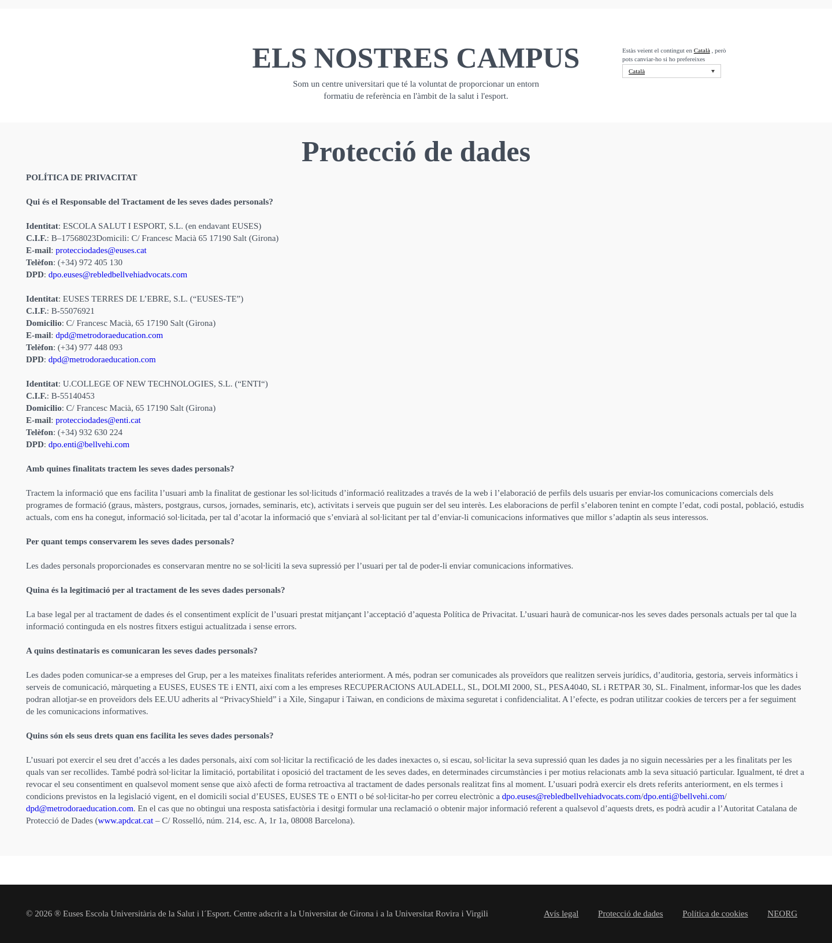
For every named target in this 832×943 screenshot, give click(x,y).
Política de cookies (715, 913)
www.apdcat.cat (126, 820)
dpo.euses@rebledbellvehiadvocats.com (118, 274)
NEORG (782, 913)
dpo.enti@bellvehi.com (89, 444)
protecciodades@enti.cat (98, 420)
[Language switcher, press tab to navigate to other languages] (671, 71)
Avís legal (561, 913)
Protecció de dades (630, 913)
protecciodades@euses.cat (101, 250)
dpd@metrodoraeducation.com (109, 335)
